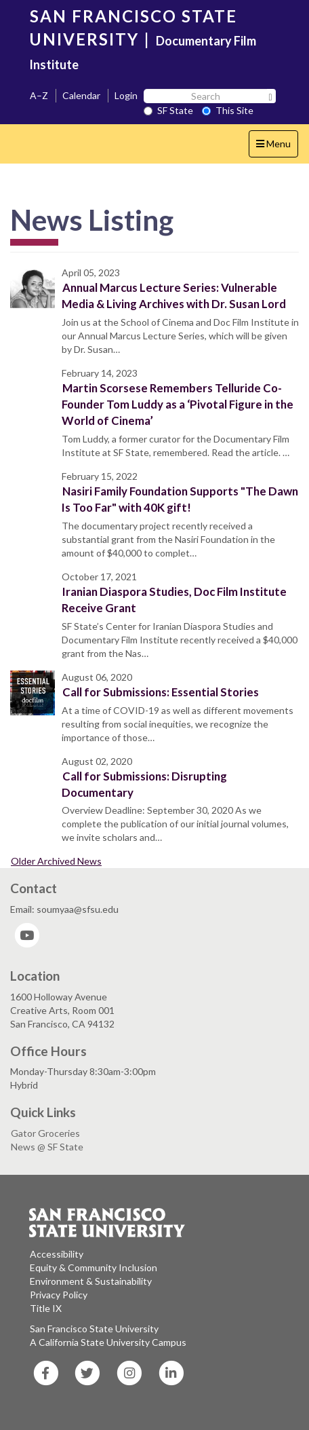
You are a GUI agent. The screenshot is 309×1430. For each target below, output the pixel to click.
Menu (276, 146)
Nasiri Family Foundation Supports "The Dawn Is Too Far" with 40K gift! (180, 499)
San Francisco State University (94, 1328)
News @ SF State (47, 1146)
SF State (168, 110)
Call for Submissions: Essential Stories (160, 692)
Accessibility (56, 1254)
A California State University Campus (108, 1342)
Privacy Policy (58, 1294)
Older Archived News (56, 861)
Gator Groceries (45, 1133)
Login (126, 95)
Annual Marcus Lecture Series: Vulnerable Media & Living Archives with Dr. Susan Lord (174, 295)
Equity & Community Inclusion (93, 1267)
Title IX (46, 1308)
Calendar (81, 95)
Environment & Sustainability (91, 1281)
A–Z (39, 95)
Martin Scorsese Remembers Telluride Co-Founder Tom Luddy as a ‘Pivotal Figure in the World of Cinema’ (177, 404)
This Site (227, 110)
